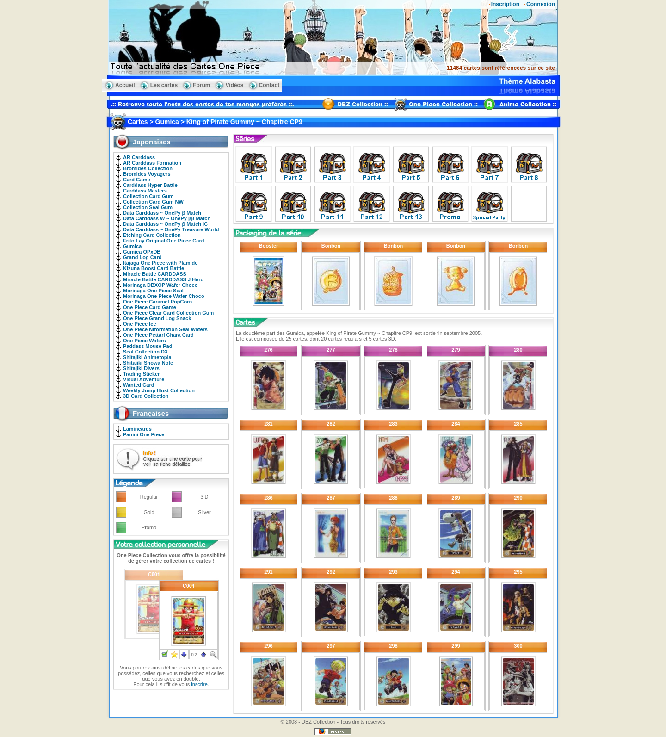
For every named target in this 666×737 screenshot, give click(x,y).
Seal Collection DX (145, 351)
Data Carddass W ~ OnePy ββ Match (166, 218)
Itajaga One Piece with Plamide (160, 263)
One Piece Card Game (149, 307)
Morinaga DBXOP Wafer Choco (160, 285)
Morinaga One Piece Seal (153, 290)
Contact (269, 85)
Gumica (132, 246)
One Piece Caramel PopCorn (157, 301)
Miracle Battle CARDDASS (154, 274)
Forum (201, 85)
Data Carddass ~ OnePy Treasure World (171, 229)
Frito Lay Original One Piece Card (163, 240)
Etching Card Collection (152, 235)
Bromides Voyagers (147, 174)
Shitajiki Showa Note (148, 362)
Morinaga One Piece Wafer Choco (163, 296)
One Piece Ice (139, 324)
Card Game (136, 179)
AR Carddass (139, 157)
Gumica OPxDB (141, 251)
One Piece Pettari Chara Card (158, 335)
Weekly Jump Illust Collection (159, 390)
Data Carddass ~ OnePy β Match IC (165, 224)
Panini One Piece (143, 434)
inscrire (199, 684)
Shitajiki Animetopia (147, 357)
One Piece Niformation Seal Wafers (165, 329)
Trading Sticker (141, 374)
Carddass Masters (145, 190)
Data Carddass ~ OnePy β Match (162, 213)
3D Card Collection (145, 396)
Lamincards (137, 429)
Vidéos (234, 85)
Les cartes (164, 85)
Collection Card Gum (148, 196)
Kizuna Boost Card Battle (153, 268)
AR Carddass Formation (152, 163)
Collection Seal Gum (148, 207)
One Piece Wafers (144, 340)
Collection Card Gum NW (153, 201)
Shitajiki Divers (141, 368)
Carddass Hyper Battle (150, 185)
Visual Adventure (143, 379)
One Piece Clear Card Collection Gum (168, 313)
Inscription (505, 4)
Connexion (540, 4)
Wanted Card (138, 385)
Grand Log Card (142, 257)
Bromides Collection (148, 168)
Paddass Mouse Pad (147, 346)
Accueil (125, 85)
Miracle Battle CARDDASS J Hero (163, 279)
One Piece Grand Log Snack (157, 318)
